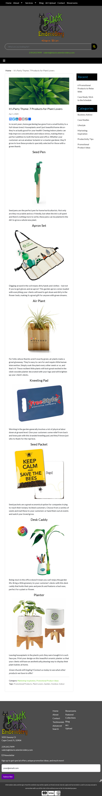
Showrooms (72, 3)
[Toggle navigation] (4, 61)
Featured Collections (70, 716)
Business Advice (85, 114)
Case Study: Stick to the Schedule (85, 98)
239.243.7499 (35, 52)
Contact (61, 3)
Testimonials (57, 722)
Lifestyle (81, 125)
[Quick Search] (48, 47)
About (16, 3)
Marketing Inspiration (27, 681)
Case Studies (83, 120)
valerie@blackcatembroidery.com (59, 52)
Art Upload (50, 3)
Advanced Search (57, 727)
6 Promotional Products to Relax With (86, 88)
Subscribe (7, 776)
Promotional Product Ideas (47, 681)
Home (8, 3)
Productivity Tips (86, 139)
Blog (41, 3)
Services (29, 3)
